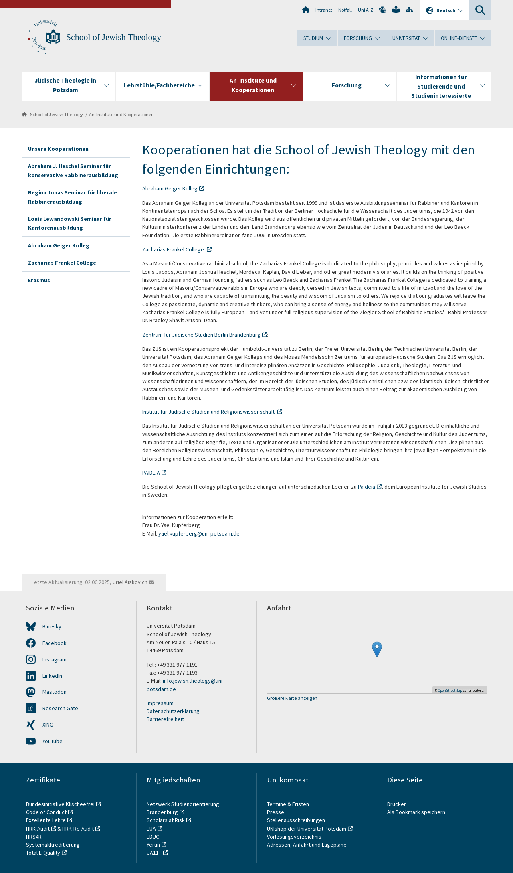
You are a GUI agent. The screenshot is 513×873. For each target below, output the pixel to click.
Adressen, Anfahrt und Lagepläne (307, 844)
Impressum (160, 703)
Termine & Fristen (288, 804)
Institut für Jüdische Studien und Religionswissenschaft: (209, 411)
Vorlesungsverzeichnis (295, 836)
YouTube (52, 741)
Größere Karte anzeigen (292, 698)
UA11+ (154, 852)
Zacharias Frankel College (62, 262)
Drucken (397, 804)
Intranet (323, 10)
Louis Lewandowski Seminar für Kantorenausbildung (69, 223)
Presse (276, 812)
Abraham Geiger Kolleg (58, 245)
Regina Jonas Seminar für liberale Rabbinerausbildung (72, 197)
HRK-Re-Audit (78, 828)
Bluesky (51, 626)
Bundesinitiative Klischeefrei (60, 804)
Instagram (54, 659)
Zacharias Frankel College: (173, 249)
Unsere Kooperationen (58, 148)
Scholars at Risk (166, 820)
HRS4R (34, 836)
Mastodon (54, 691)
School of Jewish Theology (113, 37)
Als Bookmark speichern (416, 812)
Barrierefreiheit (165, 719)
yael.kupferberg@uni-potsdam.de (199, 533)
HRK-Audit (38, 828)
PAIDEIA (151, 472)
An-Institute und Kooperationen (121, 114)
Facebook (54, 643)
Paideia (366, 486)
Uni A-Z (365, 10)
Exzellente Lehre (46, 820)
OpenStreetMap (450, 690)
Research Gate (60, 708)
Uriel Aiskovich (130, 582)
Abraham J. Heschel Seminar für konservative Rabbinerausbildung (73, 170)
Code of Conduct (46, 812)
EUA (151, 828)
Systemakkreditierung (53, 844)
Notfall (345, 10)
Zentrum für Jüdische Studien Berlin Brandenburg (201, 334)
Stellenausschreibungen (296, 820)
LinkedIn (52, 675)
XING (47, 724)
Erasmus (39, 280)
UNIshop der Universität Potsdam (306, 828)
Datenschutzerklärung (173, 711)
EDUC (153, 836)
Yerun (153, 844)
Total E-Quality (43, 852)
